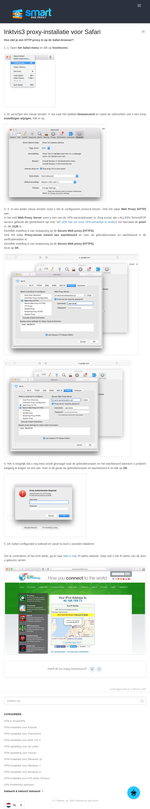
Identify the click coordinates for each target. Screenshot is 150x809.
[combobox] (14, 805)
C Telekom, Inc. (61, 800)
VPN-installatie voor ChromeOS (22, 733)
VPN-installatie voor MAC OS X (22, 740)
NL (11, 805)
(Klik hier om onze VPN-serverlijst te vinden (89, 222)
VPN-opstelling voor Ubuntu (20, 752)
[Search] (75, 701)
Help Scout (93, 800)
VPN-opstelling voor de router (21, 746)
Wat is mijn (70, 556)
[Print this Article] (143, 32)
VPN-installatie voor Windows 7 (22, 765)
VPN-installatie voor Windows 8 (22, 771)
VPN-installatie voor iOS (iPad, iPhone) (27, 778)
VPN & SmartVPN (14, 720)
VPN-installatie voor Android (20, 727)
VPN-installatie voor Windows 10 (23, 759)
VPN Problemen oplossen (19, 784)
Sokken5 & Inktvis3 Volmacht (24, 791)
